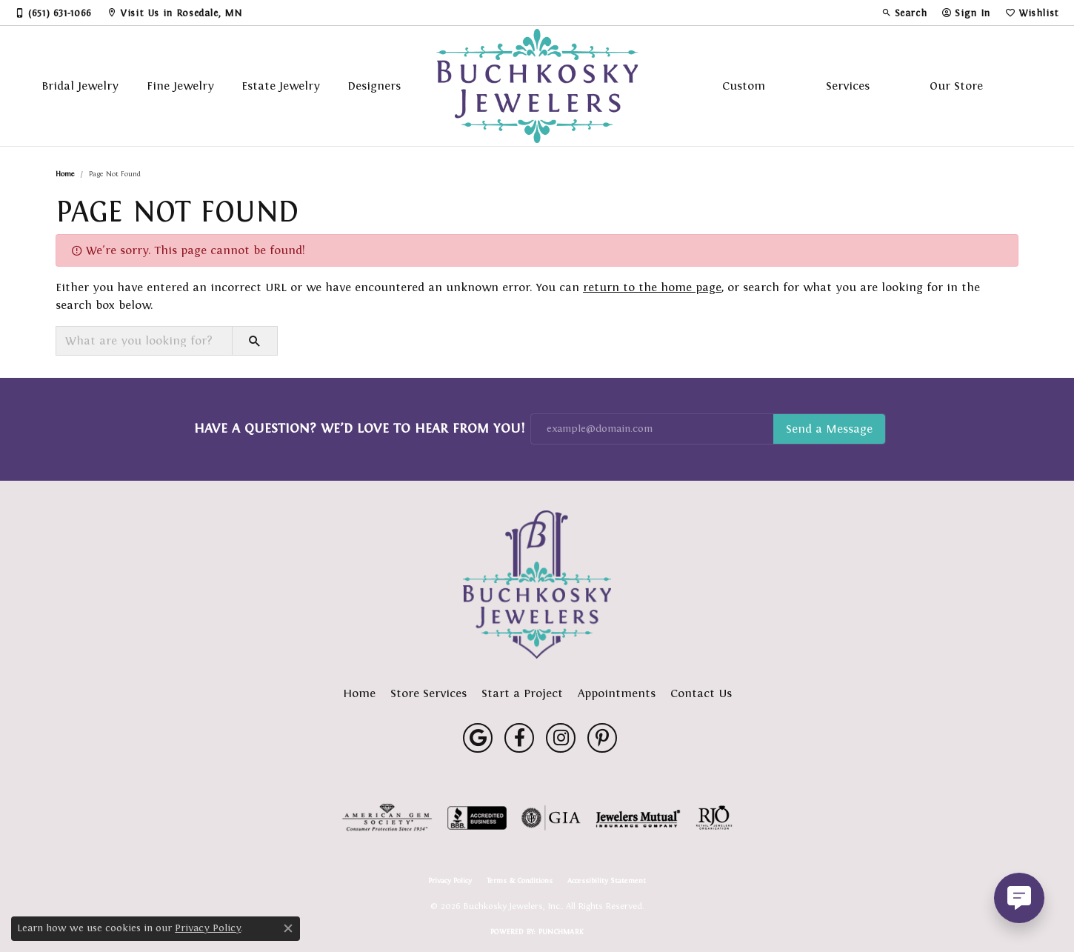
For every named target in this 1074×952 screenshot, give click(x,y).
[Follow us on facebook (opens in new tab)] (519, 738)
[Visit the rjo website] (714, 817)
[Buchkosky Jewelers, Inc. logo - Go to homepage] (537, 86)
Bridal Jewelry (80, 85)
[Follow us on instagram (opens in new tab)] (561, 738)
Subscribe (829, 429)
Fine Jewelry (180, 85)
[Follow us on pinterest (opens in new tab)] (602, 738)
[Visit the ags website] (387, 817)
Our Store (956, 85)
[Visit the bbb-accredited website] (477, 817)
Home (65, 174)
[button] (904, 12)
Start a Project (522, 693)
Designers (374, 85)
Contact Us (701, 693)
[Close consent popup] (288, 928)
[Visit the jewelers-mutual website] (638, 817)
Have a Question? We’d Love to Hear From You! (359, 428)
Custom (743, 85)
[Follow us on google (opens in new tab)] (478, 738)
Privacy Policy (450, 881)
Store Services (428, 693)
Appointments (617, 693)
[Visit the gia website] (551, 817)
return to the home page (652, 287)
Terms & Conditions (520, 881)
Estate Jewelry (280, 85)
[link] (53, 12)
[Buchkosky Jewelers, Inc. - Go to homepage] (537, 584)
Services (848, 85)
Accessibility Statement (606, 881)
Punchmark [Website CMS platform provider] (561, 932)
